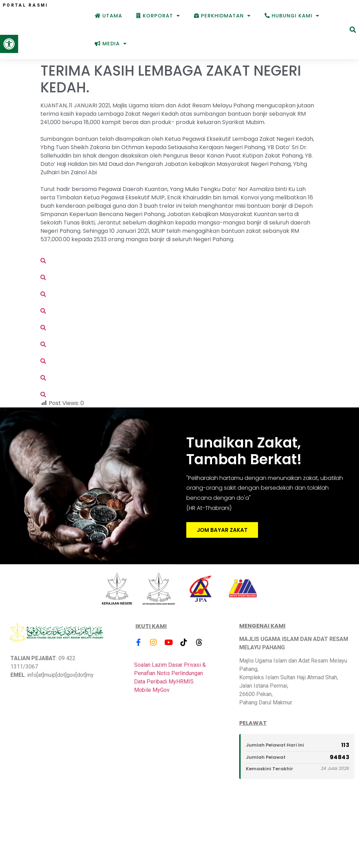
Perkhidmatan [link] (222, 16)
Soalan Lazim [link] (150, 665)
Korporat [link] (158, 16)
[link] (9, 44)
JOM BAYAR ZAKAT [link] (222, 531)
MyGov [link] (161, 690)
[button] (352, 30)
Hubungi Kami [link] (292, 16)
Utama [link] (108, 15)
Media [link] (111, 43)
